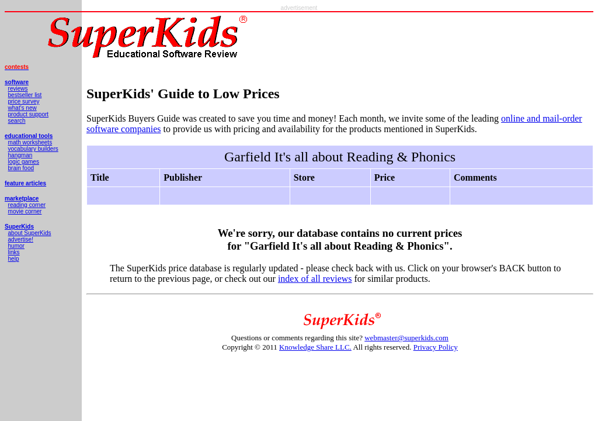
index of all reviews (315, 279)
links (14, 252)
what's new (22, 108)
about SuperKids (29, 233)
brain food (21, 168)
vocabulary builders (33, 149)
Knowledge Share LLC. (315, 347)
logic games (23, 161)
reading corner (27, 205)
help (13, 259)
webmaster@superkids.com (406, 337)
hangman (20, 155)
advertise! (20, 239)
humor (16, 246)
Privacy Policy (435, 347)
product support (28, 114)
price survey (24, 101)
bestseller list (25, 95)
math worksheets (30, 142)
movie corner (25, 211)
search (17, 121)
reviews (18, 88)
